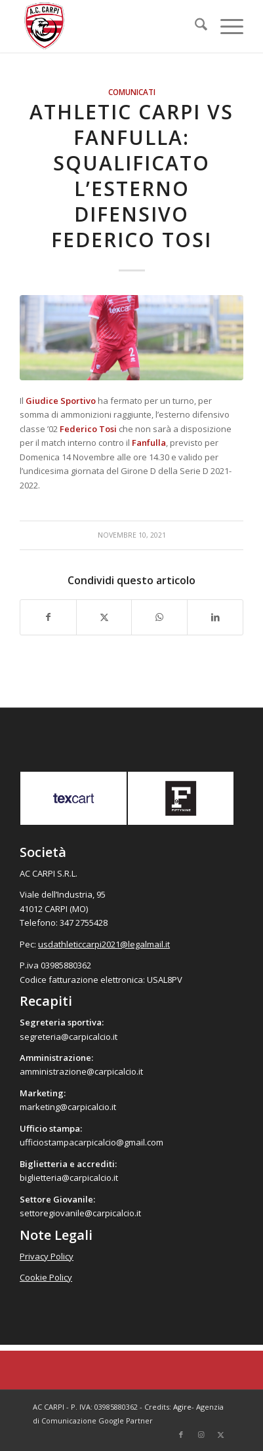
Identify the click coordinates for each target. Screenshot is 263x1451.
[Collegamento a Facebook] (181, 1434)
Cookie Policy (46, 1277)
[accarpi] (109, 26)
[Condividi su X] (104, 617)
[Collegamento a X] (220, 1434)
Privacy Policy (46, 1256)
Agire (182, 1407)
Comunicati (131, 92)
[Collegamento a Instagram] (201, 1434)
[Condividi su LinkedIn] (215, 617)
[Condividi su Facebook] (48, 617)
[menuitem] (194, 26)
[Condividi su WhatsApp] (159, 617)
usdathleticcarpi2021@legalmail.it (104, 944)
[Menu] (225, 26)
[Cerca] (194, 26)
